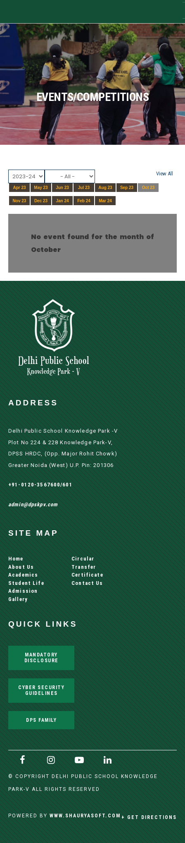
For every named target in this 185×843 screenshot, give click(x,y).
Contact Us (87, 583)
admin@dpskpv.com (33, 504)
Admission (23, 590)
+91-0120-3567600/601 (40, 484)
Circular (82, 558)
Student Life (26, 583)
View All (164, 173)
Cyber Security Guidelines (41, 690)
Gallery (18, 599)
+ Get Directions (149, 817)
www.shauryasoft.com (85, 815)
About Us (21, 566)
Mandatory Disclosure (41, 657)
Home (16, 558)
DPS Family (41, 720)
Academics (23, 574)
